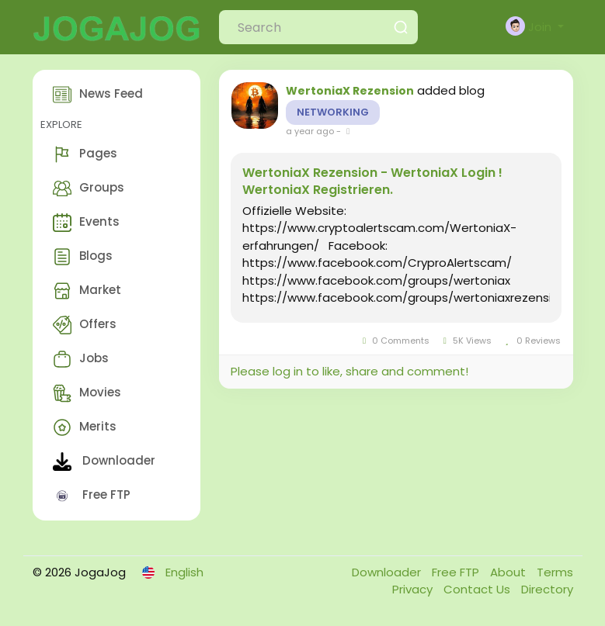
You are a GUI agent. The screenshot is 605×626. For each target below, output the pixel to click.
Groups (88, 188)
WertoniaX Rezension (350, 91)
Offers (84, 325)
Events (86, 222)
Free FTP (91, 495)
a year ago (310, 131)
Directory (547, 589)
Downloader (104, 461)
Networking (333, 112)
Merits (84, 427)
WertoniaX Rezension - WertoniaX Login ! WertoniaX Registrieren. (372, 181)
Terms (555, 572)
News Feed (98, 94)
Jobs (81, 359)
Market (87, 291)
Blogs (83, 256)
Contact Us (478, 589)
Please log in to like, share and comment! (349, 371)
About (509, 572)
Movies (87, 393)
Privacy (414, 589)
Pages (85, 154)
